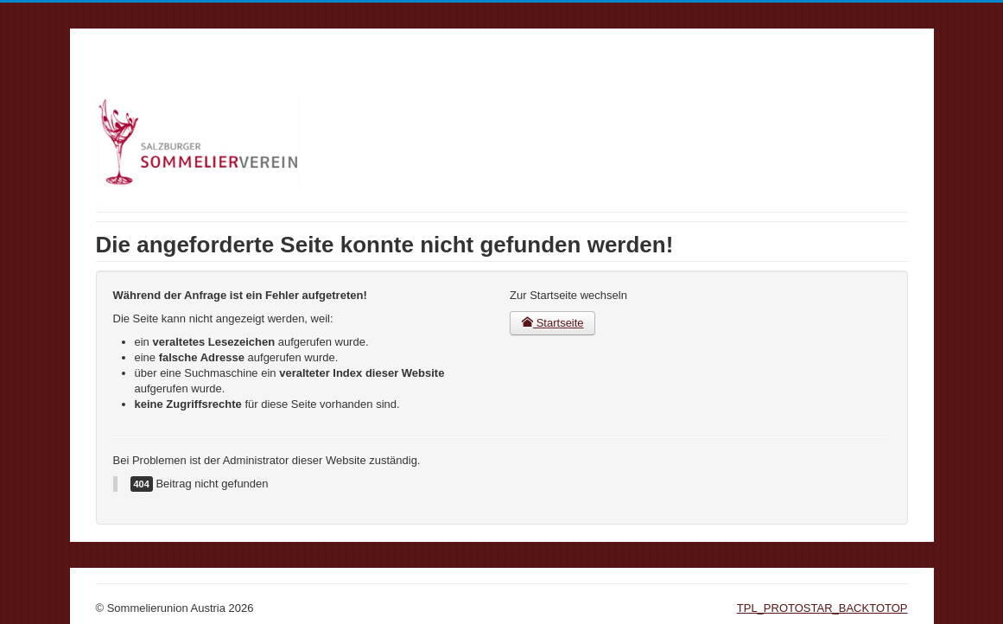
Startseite (552, 322)
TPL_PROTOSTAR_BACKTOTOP (822, 608)
